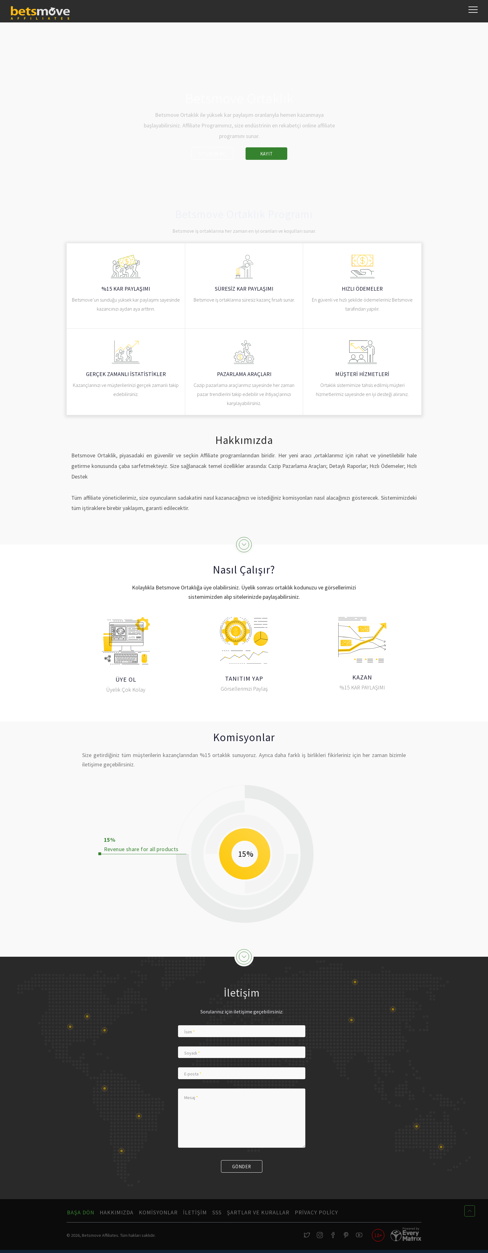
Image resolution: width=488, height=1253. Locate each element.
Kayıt (267, 154)
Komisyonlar (158, 1214)
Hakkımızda (117, 1214)
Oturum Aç (211, 154)
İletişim (195, 1214)
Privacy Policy (316, 1214)
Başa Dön (80, 1214)
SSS (217, 1214)
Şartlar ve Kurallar (258, 1214)
